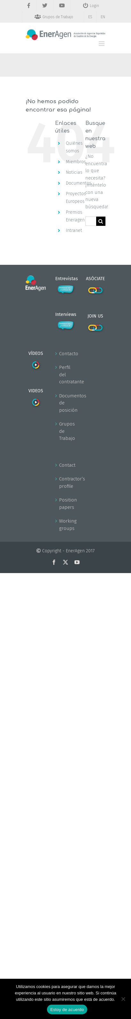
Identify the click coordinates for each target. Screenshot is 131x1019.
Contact (65, 465)
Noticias (74, 172)
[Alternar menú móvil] (102, 43)
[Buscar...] (90, 221)
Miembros (76, 162)
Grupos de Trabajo (65, 431)
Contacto (65, 353)
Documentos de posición (65, 403)
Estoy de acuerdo (67, 1009)
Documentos (78, 183)
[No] (123, 999)
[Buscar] (100, 221)
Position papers (65, 503)
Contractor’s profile (65, 482)
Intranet (74, 230)
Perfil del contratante (65, 374)
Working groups (65, 524)
